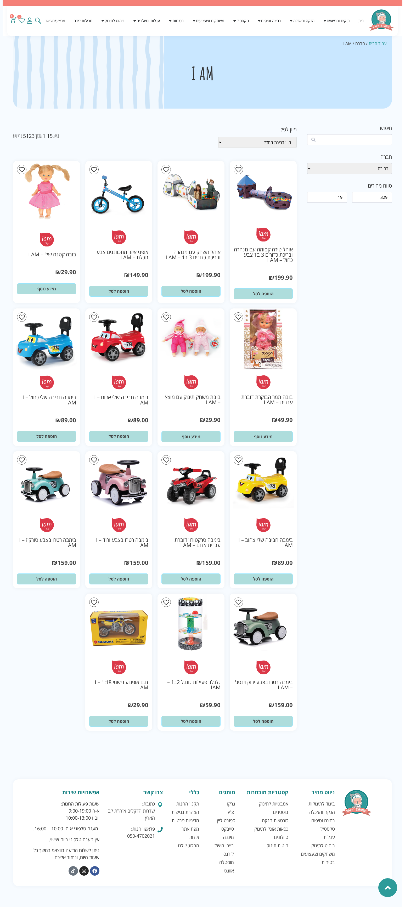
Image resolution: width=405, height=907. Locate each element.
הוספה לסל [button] (263, 294)
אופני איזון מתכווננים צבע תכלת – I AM (122, 255)
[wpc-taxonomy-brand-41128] (349, 168)
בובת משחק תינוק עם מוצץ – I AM (193, 399)
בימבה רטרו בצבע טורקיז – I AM (47, 542)
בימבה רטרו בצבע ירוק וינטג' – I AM (264, 685)
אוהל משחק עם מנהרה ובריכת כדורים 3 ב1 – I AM (193, 255)
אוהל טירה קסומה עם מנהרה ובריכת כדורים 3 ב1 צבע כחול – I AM (263, 254)
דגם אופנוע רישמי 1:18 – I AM (121, 685)
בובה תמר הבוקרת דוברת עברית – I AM (267, 399)
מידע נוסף (46, 289)
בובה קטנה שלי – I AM (52, 254)
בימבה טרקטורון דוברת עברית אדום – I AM (198, 542)
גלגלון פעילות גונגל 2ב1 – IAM (194, 685)
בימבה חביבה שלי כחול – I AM (49, 400)
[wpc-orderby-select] (257, 142)
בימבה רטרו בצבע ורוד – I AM (122, 542)
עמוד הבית (378, 43)
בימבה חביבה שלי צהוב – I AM (265, 542)
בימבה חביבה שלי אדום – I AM (121, 400)
